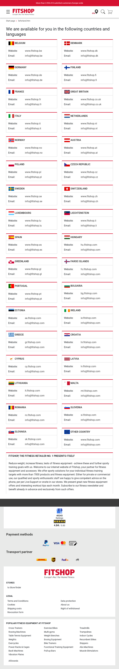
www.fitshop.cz (89, 172)
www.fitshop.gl (33, 269)
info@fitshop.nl (89, 128)
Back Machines (16, 651)
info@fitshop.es (33, 249)
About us (65, 604)
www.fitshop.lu (33, 220)
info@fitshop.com (90, 249)
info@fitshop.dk (89, 55)
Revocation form (15, 612)
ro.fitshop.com (33, 415)
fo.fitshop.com (89, 269)
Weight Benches (51, 635)
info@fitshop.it (33, 128)
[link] (46, 543)
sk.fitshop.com (33, 439)
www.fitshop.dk (89, 50)
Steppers (84, 643)
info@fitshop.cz (89, 177)
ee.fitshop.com (33, 318)
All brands (13, 661)
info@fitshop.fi (89, 80)
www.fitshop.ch (89, 196)
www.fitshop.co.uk (91, 99)
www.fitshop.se (33, 196)
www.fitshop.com (90, 439)
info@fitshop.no (33, 152)
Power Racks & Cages (19, 647)
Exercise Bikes (50, 628)
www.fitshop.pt (33, 293)
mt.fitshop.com (89, 390)
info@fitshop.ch (89, 201)
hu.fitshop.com (89, 244)
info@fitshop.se (33, 201)
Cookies (11, 604)
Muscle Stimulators (89, 651)
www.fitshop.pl (33, 172)
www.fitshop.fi (88, 75)
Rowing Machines (17, 632)
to (14, 587)
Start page (10, 21)
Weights (12, 639)
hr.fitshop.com (88, 342)
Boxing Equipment (53, 639)
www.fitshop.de (33, 75)
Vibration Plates (16, 654)
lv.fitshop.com (88, 366)
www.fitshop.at (89, 147)
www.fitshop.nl (89, 123)
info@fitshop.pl (33, 177)
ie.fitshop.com (88, 317)
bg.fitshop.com (89, 293)
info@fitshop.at (89, 152)
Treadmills (84, 628)
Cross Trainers (15, 628)
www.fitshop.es (33, 244)
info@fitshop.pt (33, 298)
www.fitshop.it (33, 123)
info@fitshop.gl (33, 274)
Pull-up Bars (50, 651)
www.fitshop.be (33, 50)
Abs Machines (86, 647)
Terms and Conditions (17, 601)
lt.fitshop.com (32, 390)
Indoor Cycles (86, 635)
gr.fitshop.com (33, 342)
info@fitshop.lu (33, 225)
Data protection (68, 601)
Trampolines (85, 632)
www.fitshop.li (88, 220)
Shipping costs (14, 608)
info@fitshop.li (89, 225)
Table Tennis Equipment (20, 635)
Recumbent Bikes (88, 639)
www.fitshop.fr (33, 99)
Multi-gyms (49, 632)
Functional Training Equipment (58, 647)
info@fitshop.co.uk (91, 104)
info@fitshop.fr (33, 104)
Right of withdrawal (70, 608)
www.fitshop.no (33, 147)
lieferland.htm (24, 21)
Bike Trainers (50, 643)
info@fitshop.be (33, 55)
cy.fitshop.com (33, 366)
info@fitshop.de (33, 80)
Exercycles (14, 643)
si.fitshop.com (88, 414)
